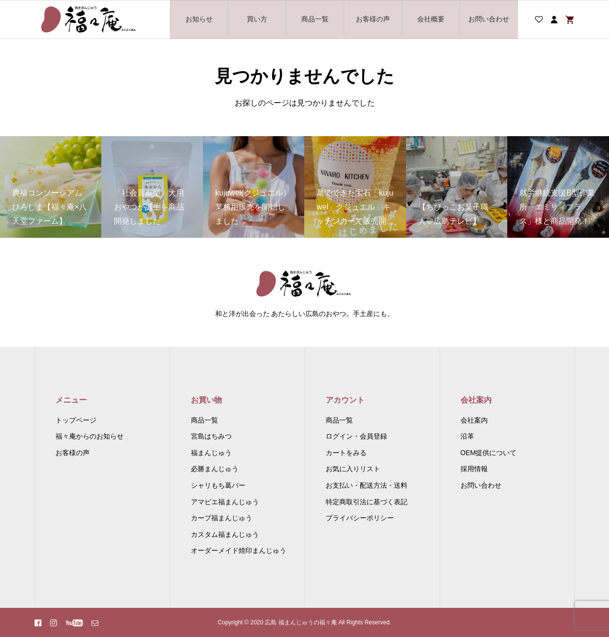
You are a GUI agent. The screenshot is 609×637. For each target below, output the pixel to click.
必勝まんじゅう (215, 469)
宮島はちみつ (211, 436)
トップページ (75, 420)
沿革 (467, 436)
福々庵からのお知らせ (89, 436)
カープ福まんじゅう (221, 518)
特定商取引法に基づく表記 (366, 502)
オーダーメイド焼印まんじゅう (238, 550)
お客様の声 (373, 19)
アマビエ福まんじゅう (225, 502)
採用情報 (474, 469)
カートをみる (346, 453)
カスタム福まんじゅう (225, 534)
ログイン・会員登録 (356, 436)
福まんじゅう (211, 453)
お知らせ (199, 19)
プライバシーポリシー (360, 518)
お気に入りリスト (353, 469)
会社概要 (430, 19)
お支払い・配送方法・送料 (366, 485)
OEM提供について (489, 453)
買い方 (257, 19)
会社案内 (474, 420)
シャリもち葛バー (218, 485)
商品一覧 (315, 19)
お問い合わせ (488, 19)
